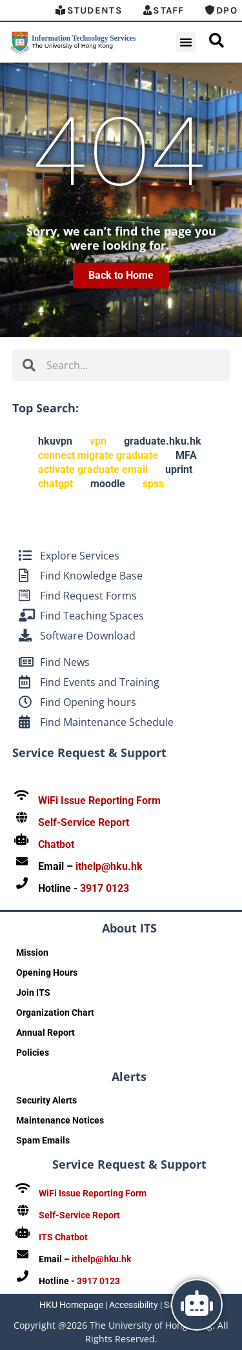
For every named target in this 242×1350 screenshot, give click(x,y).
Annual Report (45, 1032)
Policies (32, 1052)
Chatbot (56, 844)
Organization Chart (55, 1012)
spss (153, 484)
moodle (107, 484)
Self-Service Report (83, 822)
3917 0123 (104, 888)
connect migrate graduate (98, 455)
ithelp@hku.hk (109, 866)
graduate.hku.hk (162, 441)
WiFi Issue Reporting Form (99, 800)
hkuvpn (55, 441)
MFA (186, 455)
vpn (98, 441)
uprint (178, 469)
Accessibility (133, 1305)
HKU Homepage (71, 1305)
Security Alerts (46, 1100)
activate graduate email (93, 469)
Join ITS (33, 992)
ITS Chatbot (63, 1237)
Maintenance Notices (60, 1120)
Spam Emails (43, 1140)
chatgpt (55, 484)
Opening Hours (46, 972)
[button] (186, 42)
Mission (32, 952)
